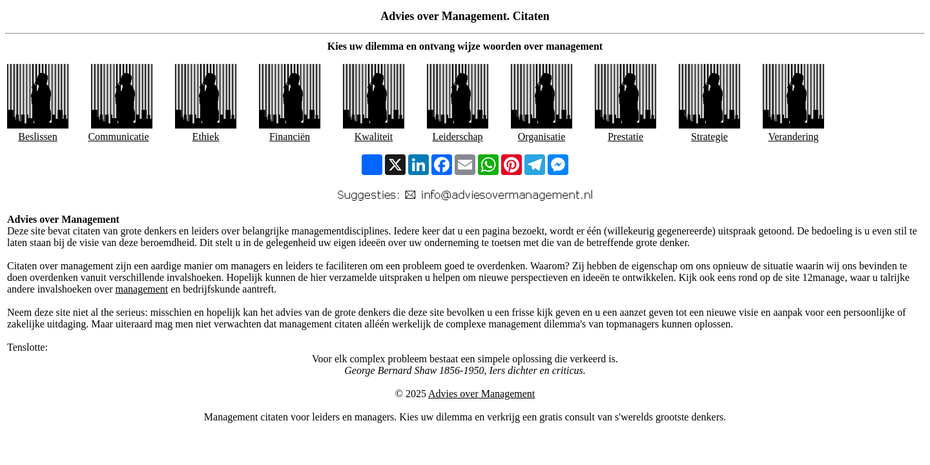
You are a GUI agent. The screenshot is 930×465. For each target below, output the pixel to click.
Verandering (793, 136)
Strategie (709, 136)
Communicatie (118, 136)
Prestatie (625, 136)
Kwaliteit (374, 136)
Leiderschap (457, 136)
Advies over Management (481, 393)
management (141, 289)
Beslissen (37, 136)
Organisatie (541, 136)
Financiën (289, 136)
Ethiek (206, 136)
